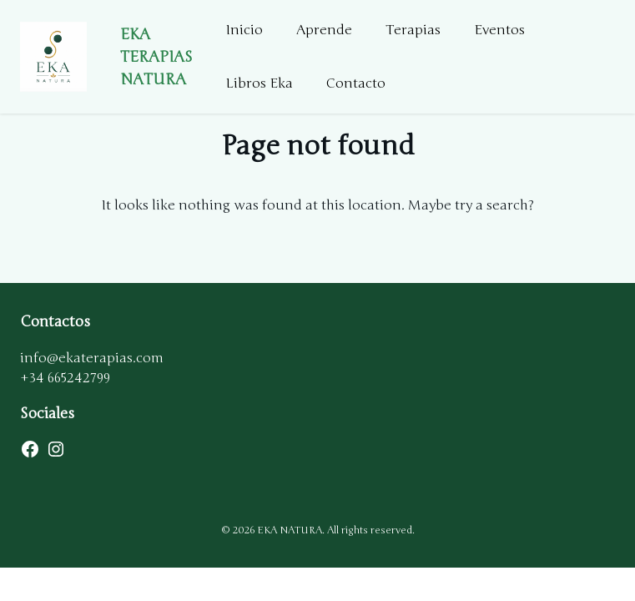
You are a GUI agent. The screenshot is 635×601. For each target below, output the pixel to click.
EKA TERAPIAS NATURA (156, 56)
